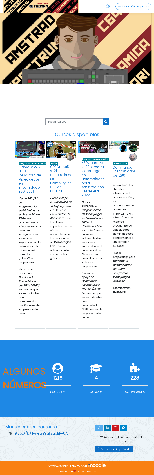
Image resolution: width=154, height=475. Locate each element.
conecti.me (89, 471)
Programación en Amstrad (32, 163)
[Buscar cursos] (74, 121)
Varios (54, 163)
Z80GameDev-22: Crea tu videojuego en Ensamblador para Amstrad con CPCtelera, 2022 (93, 179)
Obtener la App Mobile (114, 449)
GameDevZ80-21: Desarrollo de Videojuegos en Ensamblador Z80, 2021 (30, 179)
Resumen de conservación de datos (122, 439)
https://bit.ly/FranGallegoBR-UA (41, 433)
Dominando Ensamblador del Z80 (124, 171)
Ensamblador (120, 163)
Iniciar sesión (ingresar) (133, 6)
